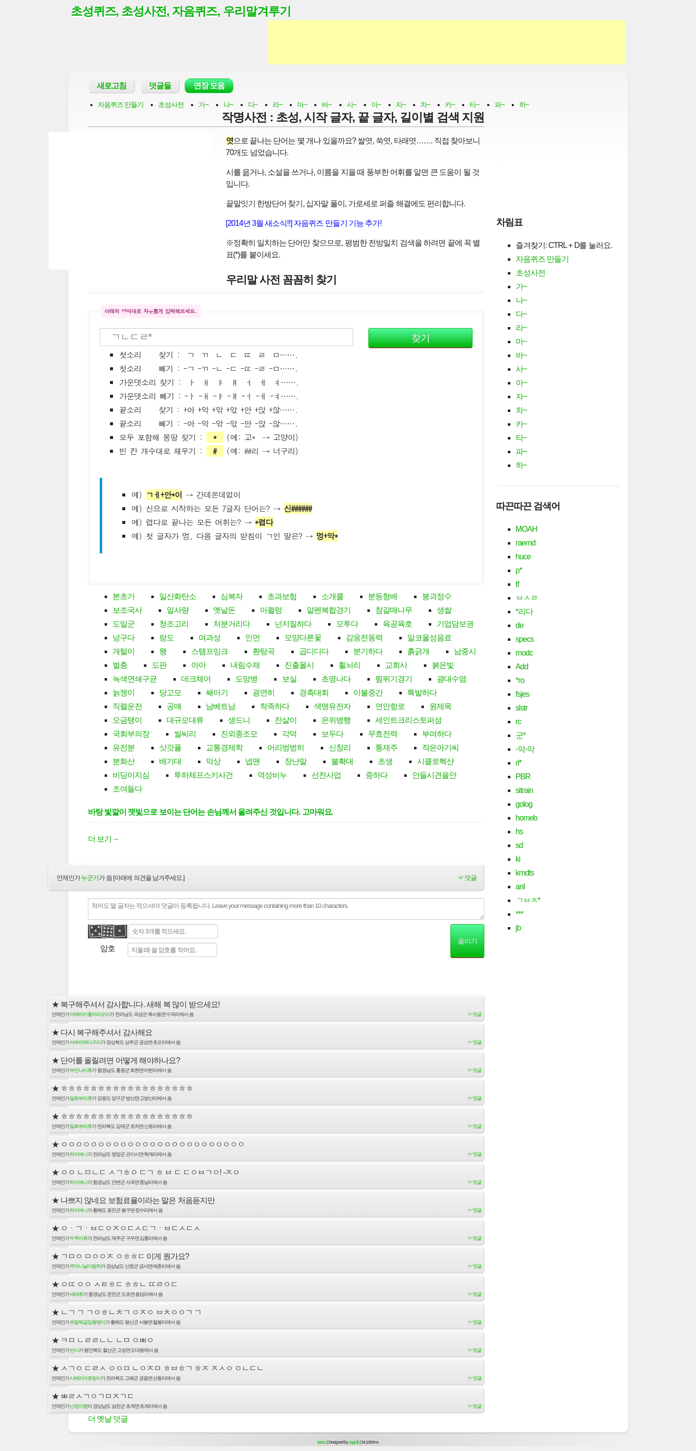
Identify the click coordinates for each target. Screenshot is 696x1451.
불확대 (342, 762)
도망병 (246, 680)
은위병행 (336, 721)
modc (524, 653)
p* (519, 571)
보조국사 (127, 611)
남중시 (465, 652)
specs (525, 639)
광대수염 (451, 680)
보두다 (332, 735)
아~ (376, 105)
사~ (352, 105)
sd (519, 846)
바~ (327, 105)
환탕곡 (263, 652)
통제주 (386, 748)
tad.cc (322, 1442)
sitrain (524, 791)
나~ (228, 105)
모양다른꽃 (302, 638)
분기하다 (368, 652)
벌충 (119, 666)
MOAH (526, 529)
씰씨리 (185, 735)
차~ (425, 105)
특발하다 (422, 693)
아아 (198, 666)
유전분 (123, 748)
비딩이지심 (130, 776)
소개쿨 (332, 597)
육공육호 (397, 625)
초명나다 (336, 680)
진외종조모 (239, 735)
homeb (526, 818)
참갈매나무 (393, 611)
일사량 (178, 611)
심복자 (232, 597)
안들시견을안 (434, 776)
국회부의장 (130, 735)
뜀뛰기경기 (393, 680)
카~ (450, 105)
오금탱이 (127, 721)
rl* (519, 763)
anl (520, 887)
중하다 (376, 776)
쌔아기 (217, 693)
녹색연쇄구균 (134, 680)
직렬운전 (127, 707)
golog (524, 804)
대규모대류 (185, 721)
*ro (520, 681)
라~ (277, 105)
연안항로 (390, 707)
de (520, 626)
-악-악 (525, 749)
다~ (253, 105)
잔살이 (286, 721)
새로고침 (111, 86)
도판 (159, 666)
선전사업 (326, 776)
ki (518, 859)
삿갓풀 (170, 748)
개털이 (123, 652)
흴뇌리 (349, 666)
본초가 (123, 597)
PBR (523, 777)
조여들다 (127, 790)
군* (521, 736)
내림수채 (245, 666)
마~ (302, 105)
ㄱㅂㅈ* (528, 901)
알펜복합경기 (328, 611)
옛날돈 (224, 611)
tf (517, 584)
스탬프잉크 (209, 652)
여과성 (209, 638)
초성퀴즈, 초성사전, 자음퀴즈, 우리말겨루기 (186, 11)
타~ (474, 105)
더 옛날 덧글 (108, 1419)
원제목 (440, 707)
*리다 (524, 612)
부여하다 (436, 735)
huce (523, 557)
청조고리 (174, 625)
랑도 (166, 638)
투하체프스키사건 (203, 776)
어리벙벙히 (285, 748)
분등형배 (382, 597)
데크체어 (196, 680)
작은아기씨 (440, 748)
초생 (385, 762)
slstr (522, 708)
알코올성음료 (429, 638)
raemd (525, 543)
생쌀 (444, 611)
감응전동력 (364, 638)
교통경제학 (224, 748)
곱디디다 (314, 652)
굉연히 (263, 693)
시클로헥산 (435, 762)
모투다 (347, 625)
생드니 (239, 721)
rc (518, 722)
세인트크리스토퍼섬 (408, 721)
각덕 (289, 735)
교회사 (396, 666)
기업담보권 (455, 625)
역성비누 (272, 776)
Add (522, 667)
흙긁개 (418, 652)
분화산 (123, 762)
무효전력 (382, 735)
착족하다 (274, 707)
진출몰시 (299, 666)
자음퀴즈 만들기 (121, 105)
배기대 (170, 762)
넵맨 (252, 762)
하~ (524, 105)
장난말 (295, 762)
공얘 (174, 707)
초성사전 (171, 105)
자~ (401, 105)
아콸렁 (271, 611)
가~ (203, 105)
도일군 (123, 625)
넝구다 (123, 638)
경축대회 (314, 693)
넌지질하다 (293, 625)
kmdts (525, 873)
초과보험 (282, 597)
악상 (213, 762)
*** (520, 914)
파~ (499, 105)
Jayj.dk (354, 1442)
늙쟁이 (123, 693)
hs (519, 832)
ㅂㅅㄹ (527, 598)
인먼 (252, 638)
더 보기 (103, 839)
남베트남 (220, 707)
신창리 (340, 748)
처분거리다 (231, 625)
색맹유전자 (332, 707)
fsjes (522, 694)
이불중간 (368, 693)
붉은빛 (443, 666)
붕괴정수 (436, 597)
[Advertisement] (447, 43)
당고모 (170, 693)
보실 (289, 680)
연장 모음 (209, 86)
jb (518, 928)
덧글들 (160, 86)
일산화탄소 (177, 597)
